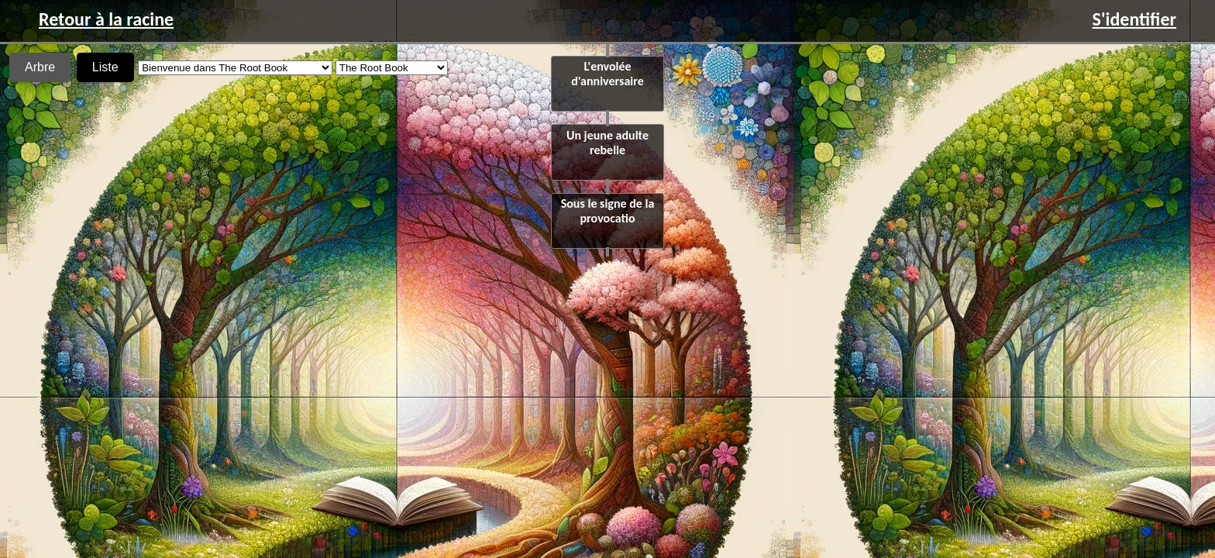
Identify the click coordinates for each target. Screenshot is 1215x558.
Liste (105, 67)
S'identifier (1134, 19)
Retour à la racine (106, 19)
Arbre (40, 67)
